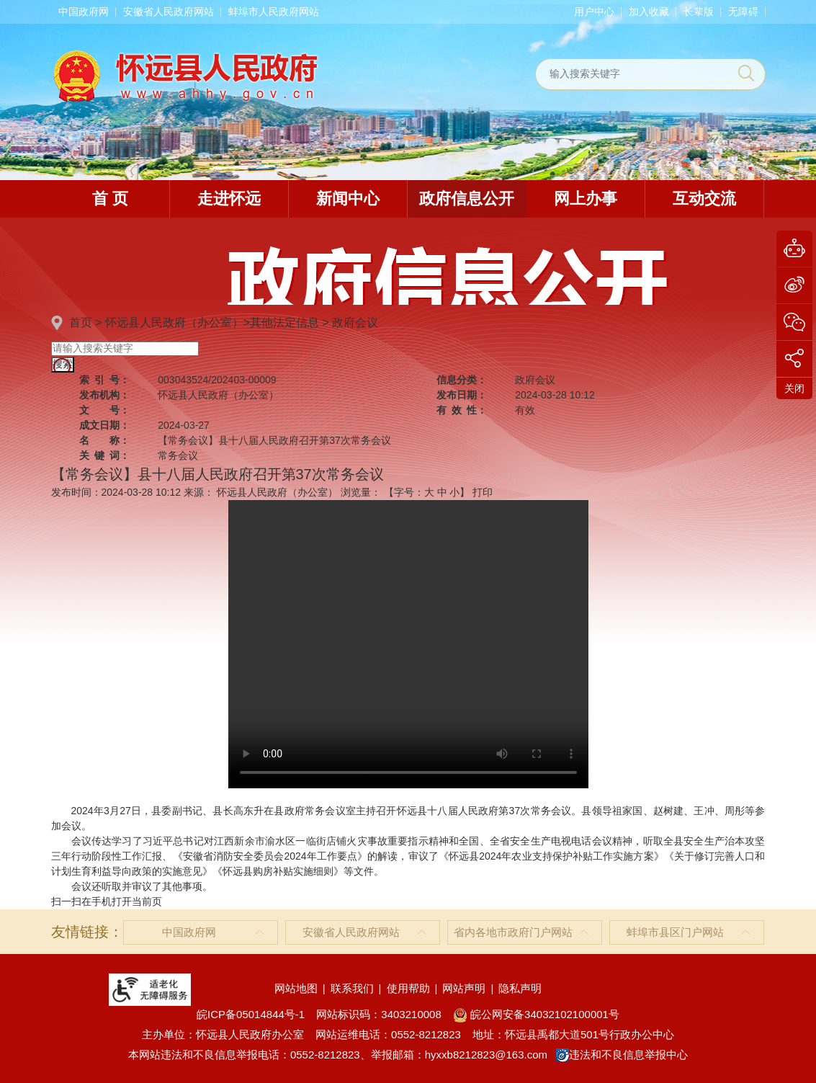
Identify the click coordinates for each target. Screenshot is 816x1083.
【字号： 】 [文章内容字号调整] (427, 492)
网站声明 (463, 988)
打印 (482, 492)
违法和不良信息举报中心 (622, 1054)
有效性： (461, 410)
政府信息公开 (466, 199)
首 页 (110, 199)
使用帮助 (408, 988)
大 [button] (429, 492)
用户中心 (594, 11)
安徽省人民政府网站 (168, 11)
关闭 (794, 388)
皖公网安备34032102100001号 (536, 1014)
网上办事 (585, 199)
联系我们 (352, 988)
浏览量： (361, 492)
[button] (698, 11)
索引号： (104, 379)
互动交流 (704, 199)
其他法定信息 (284, 322)
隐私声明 (520, 988)
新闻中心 (348, 199)
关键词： (104, 455)
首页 (80, 322)
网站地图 (296, 988)
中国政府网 (83, 11)
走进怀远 (229, 199)
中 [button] (442, 492)
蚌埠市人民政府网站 (273, 11)
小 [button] (454, 492)
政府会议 (355, 322)
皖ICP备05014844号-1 (251, 1014)
